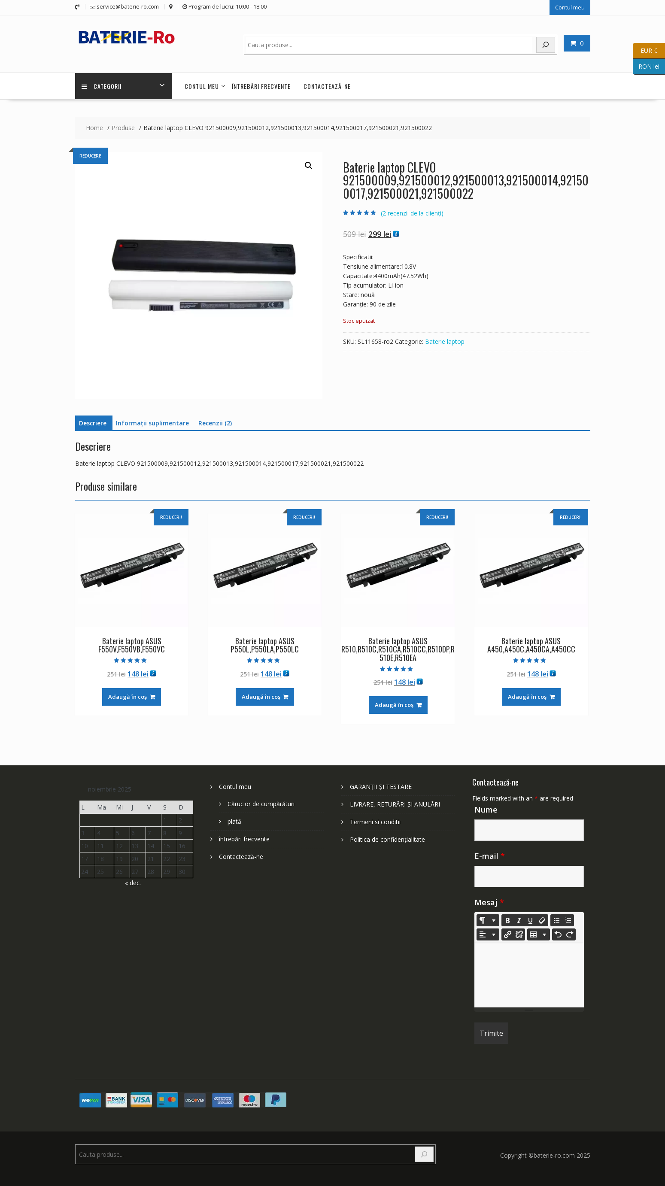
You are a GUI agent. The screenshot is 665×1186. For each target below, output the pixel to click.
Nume (486, 809)
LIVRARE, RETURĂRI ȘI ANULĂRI (395, 804)
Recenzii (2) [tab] (215, 423)
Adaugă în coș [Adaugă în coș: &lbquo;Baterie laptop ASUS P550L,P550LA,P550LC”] (261, 697)
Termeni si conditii (375, 822)
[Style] (488, 920)
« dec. (133, 883)
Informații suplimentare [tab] (152, 423)
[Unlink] (519, 934)
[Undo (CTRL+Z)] (558, 934)
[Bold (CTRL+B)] (507, 920)
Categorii (101, 86)
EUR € (645, 51)
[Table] (538, 934)
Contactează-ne (327, 86)
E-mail (489, 856)
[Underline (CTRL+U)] (531, 920)
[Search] (545, 45)
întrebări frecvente (261, 86)
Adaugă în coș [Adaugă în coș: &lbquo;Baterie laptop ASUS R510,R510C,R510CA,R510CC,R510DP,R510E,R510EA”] (394, 705)
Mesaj (489, 902)
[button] (308, 165)
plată (234, 821)
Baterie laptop (445, 341)
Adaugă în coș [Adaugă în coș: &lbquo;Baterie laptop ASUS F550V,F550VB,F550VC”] (127, 697)
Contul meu (570, 7)
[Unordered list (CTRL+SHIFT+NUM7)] (556, 920)
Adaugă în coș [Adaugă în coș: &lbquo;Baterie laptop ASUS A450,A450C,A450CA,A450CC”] (527, 697)
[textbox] (529, 975)
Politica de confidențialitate (387, 839)
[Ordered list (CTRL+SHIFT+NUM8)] (568, 920)
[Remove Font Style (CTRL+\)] (542, 920)
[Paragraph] (488, 934)
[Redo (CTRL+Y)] (570, 934)
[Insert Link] (507, 934)
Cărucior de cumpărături (261, 804)
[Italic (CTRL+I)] (519, 920)
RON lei (646, 67)
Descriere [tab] (92, 423)
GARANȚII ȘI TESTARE (381, 787)
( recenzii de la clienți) (412, 213)
